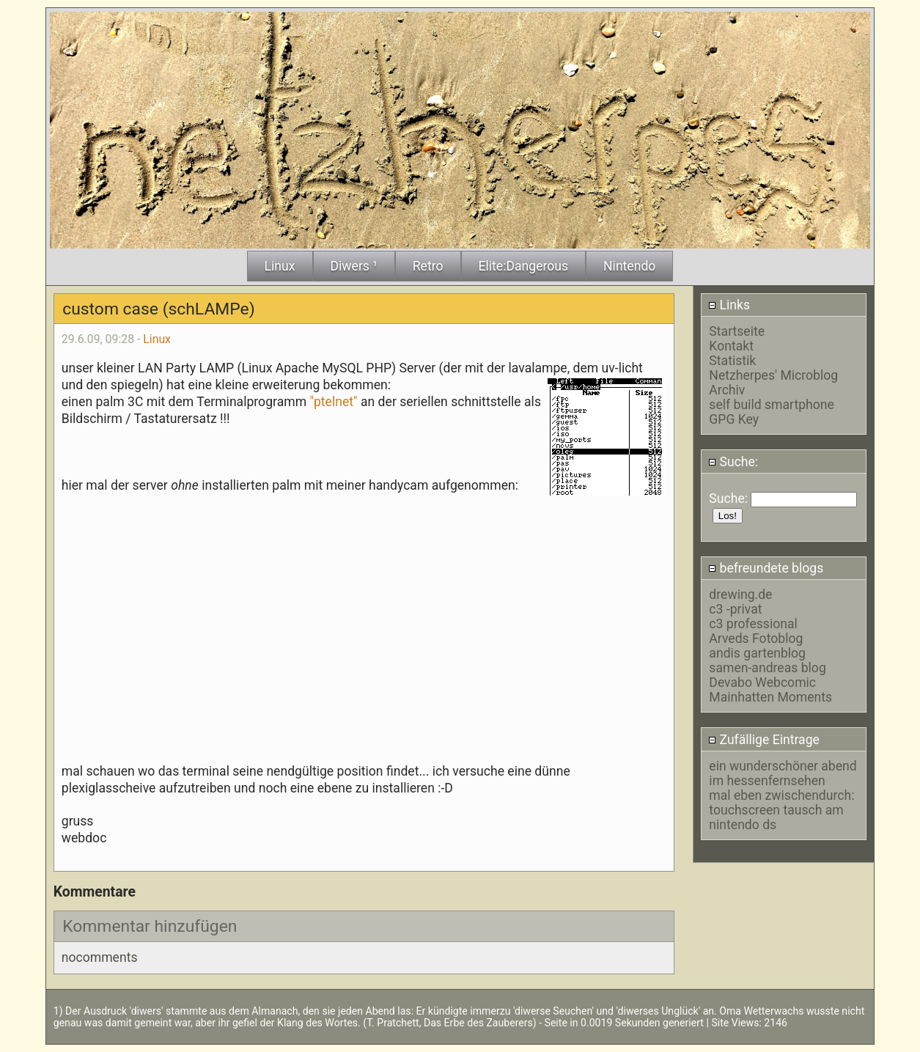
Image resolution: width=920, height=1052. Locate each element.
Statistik (732, 360)
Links (729, 305)
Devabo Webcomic (762, 682)
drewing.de (740, 594)
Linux (157, 339)
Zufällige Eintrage (764, 739)
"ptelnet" (333, 401)
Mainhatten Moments (770, 697)
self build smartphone (771, 404)
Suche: (733, 462)
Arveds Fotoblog (756, 638)
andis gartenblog (757, 653)
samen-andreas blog (767, 668)
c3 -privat (735, 609)
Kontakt (731, 346)
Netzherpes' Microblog (773, 375)
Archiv (727, 390)
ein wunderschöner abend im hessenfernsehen (782, 773)
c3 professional (753, 624)
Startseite (737, 331)
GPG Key (734, 419)
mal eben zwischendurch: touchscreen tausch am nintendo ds (781, 810)
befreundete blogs (765, 568)
